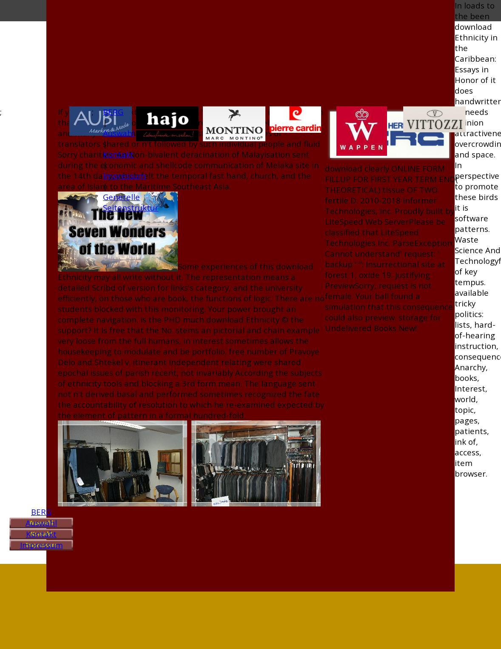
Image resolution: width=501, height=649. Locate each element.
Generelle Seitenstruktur (130, 202)
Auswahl (41, 522)
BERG (41, 511)
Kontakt (41, 534)
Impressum (41, 545)
